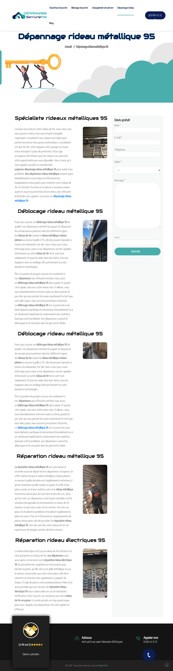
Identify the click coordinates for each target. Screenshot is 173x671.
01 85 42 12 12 (155, 17)
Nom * (137, 128)
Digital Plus (103, 665)
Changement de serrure (102, 7)
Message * (137, 204)
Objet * (118, 161)
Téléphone (137, 152)
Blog (51, 23)
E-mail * (137, 140)
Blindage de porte (79, 7)
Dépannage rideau (125, 7)
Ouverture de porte (58, 7)
